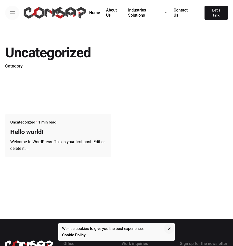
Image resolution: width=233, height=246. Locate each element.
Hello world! (26, 132)
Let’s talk (216, 13)
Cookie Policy (74, 235)
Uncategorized (22, 122)
